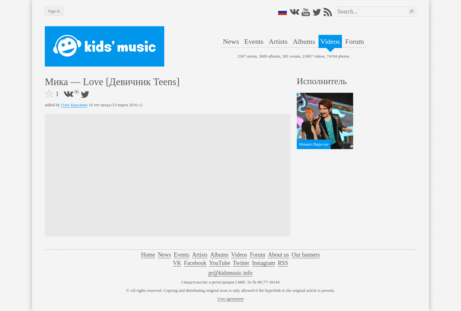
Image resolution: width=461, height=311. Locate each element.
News (231, 41)
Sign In (54, 11)
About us (278, 254)
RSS (283, 263)
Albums (304, 41)
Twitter (241, 263)
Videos (330, 41)
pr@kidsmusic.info (230, 273)
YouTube (219, 263)
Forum (354, 41)
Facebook (195, 263)
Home (148, 254)
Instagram (263, 263)
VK (177, 263)
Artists (278, 41)
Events (253, 41)
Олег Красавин (74, 104)
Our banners (306, 254)
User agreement (230, 298)
